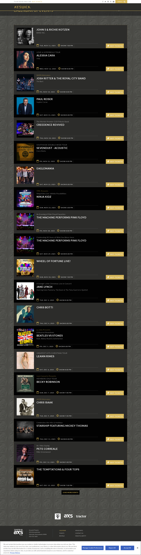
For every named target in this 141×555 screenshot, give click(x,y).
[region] (70, 548)
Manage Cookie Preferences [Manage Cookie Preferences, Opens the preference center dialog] (92, 548)
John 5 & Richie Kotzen (53, 29)
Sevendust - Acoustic (52, 147)
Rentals (62, 536)
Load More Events (70, 492)
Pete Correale (47, 448)
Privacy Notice (15, 553)
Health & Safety (80, 536)
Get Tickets (115, 69)
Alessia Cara (46, 55)
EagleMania (45, 168)
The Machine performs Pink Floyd (61, 217)
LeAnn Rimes (45, 356)
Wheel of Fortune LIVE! (54, 261)
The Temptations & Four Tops (58, 469)
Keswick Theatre (22, 7)
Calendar (62, 530)
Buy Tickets (37, 1)
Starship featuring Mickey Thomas (62, 425)
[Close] (137, 548)
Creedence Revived (50, 124)
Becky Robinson (48, 381)
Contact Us (79, 533)
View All (124, 15)
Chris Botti (45, 307)
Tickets (61, 533)
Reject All (112, 548)
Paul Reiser (45, 99)
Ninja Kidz (44, 196)
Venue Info (79, 530)
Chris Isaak (45, 402)
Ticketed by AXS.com (69, 16)
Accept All (127, 548)
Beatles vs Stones (50, 335)
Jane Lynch (44, 286)
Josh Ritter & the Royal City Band (61, 78)
